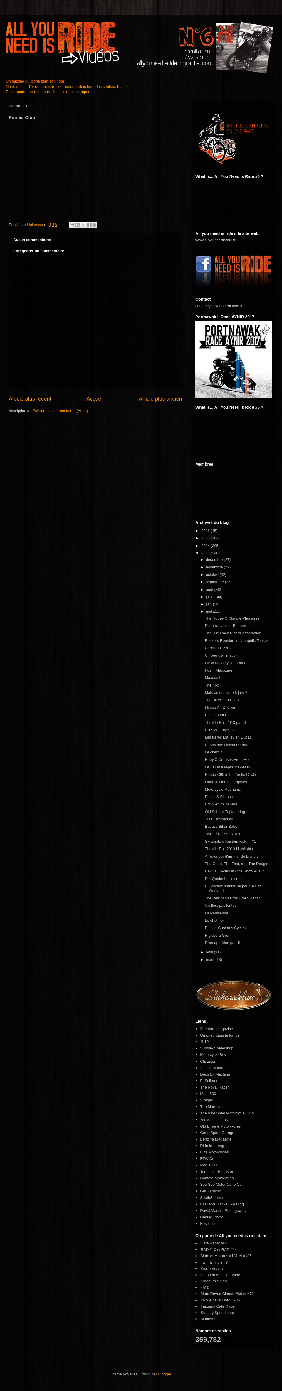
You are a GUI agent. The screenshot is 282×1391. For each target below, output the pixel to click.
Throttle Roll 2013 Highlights (229, 849)
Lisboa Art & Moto (220, 707)
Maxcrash (213, 677)
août (210, 589)
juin (209, 604)
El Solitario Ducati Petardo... (229, 745)
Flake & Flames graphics (226, 782)
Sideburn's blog (214, 1281)
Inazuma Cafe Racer (218, 1306)
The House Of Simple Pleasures (232, 618)
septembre (215, 582)
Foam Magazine (218, 670)
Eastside (207, 1223)
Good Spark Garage (217, 1133)
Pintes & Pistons (219, 797)
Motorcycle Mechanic (223, 789)
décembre (215, 559)
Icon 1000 (208, 1165)
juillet (211, 597)
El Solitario (209, 1081)
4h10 (204, 1042)
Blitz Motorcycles (219, 730)
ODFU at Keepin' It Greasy (227, 767)
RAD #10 (208, 1249)
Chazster (207, 1061)
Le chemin (213, 752)
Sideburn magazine (216, 1029)
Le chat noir (215, 920)
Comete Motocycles (217, 1178)
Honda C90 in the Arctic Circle (230, 774)
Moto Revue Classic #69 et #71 (227, 1293)
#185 (247, 1256)
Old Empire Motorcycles (220, 1126)
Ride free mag (212, 1145)
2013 (206, 553)
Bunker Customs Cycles (225, 928)
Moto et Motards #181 (219, 1256)
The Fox (212, 685)
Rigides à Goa (217, 935)
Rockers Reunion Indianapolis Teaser (236, 640)
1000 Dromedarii (219, 819)
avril (210, 952)
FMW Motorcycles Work (225, 663)
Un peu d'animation (221, 655)
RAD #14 (229, 1249)
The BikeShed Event (222, 700)
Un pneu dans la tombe (219, 1035)
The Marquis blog (214, 1106)
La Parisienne (216, 913)
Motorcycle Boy (213, 1054)
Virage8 (206, 1100)
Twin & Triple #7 (214, 1262)
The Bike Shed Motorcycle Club (227, 1113)
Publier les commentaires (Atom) (60, 410)
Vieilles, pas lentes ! (222, 905)
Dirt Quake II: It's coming (225, 879)
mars (211, 959)
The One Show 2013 (222, 834)
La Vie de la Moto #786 (220, 1300)
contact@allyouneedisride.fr (219, 306)
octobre (213, 574)
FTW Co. (207, 1158)
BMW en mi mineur (221, 804)
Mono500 (208, 1093)
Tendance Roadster (216, 1171)
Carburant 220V (218, 648)
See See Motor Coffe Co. (221, 1184)
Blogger (164, 1374)
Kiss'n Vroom (212, 1268)
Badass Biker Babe (221, 826)
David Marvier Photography (223, 1210)
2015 (206, 538)
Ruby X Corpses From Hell (227, 759)
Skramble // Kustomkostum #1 (230, 841)
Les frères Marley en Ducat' (228, 737)
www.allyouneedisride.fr (215, 240)
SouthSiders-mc (213, 1197)
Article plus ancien (160, 399)
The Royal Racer (214, 1087)
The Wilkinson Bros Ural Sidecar (232, 898)
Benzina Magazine (215, 1139)
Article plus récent (30, 399)
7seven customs (214, 1119)
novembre (215, 567)
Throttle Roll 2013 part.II (225, 722)
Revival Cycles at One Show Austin (234, 871)
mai (209, 612)
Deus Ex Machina (215, 1074)
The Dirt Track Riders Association (233, 633)
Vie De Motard (212, 1068)
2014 (206, 546)
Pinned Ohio (215, 715)
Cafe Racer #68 (214, 1243)
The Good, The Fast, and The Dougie (236, 864)
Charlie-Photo (212, 1217)
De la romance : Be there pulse (231, 625)
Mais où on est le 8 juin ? (226, 692)
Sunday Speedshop (216, 1048)
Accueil (95, 399)
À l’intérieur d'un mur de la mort (231, 856)
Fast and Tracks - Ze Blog (222, 1204)
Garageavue (210, 1191)
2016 (206, 531)
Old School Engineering (225, 812)
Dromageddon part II (222, 943)
